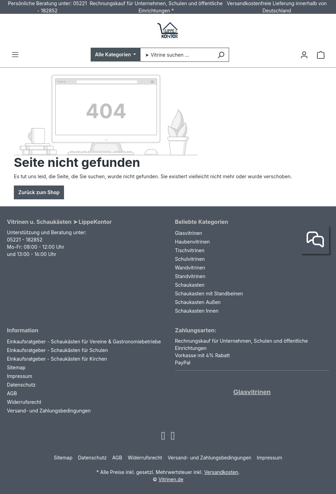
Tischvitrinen (190, 250)
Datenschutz (21, 385)
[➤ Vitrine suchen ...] (176, 55)
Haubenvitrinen (192, 242)
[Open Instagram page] (163, 437)
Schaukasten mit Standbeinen (209, 293)
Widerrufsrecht (24, 402)
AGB (12, 393)
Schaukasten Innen (197, 311)
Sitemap (16, 367)
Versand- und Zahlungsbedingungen (49, 411)
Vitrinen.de (170, 479)
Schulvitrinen (190, 259)
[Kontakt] (315, 240)
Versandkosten (221, 472)
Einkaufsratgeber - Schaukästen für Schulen (57, 350)
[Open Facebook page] (173, 437)
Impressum (19, 376)
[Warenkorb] (320, 55)
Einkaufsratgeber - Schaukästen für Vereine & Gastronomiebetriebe (84, 341)
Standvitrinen (190, 276)
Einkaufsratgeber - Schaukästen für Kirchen (57, 359)
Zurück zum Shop (39, 192)
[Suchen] (221, 55)
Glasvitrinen (188, 233)
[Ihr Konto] (304, 55)
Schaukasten (190, 285)
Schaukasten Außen (198, 302)
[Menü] (15, 54)
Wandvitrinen (190, 267)
